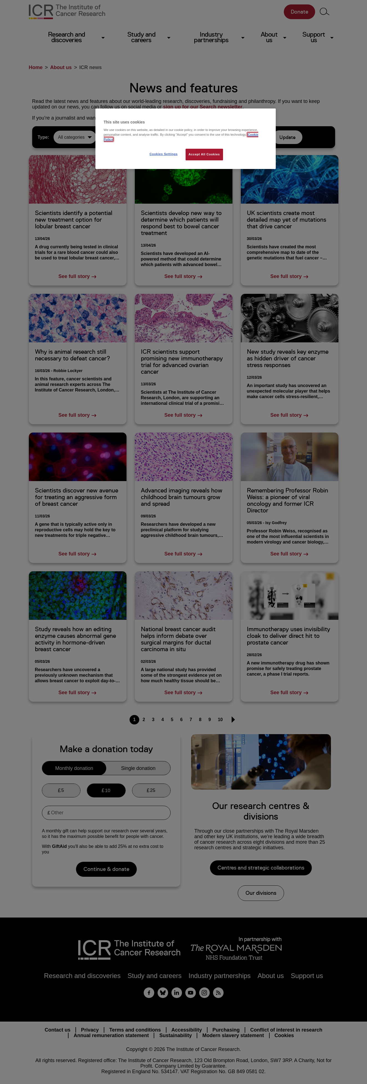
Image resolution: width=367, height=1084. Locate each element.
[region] (185, 138)
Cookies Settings (164, 154)
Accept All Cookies (204, 154)
